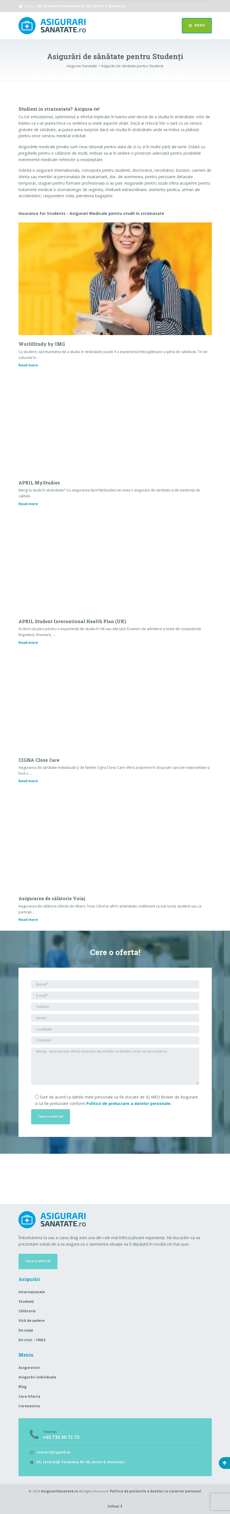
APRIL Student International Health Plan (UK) (72, 621)
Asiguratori (29, 1367)
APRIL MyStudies (39, 483)
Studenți (26, 1301)
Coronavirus (29, 1406)
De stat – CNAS (31, 1339)
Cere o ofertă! (38, 1261)
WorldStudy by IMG (41, 344)
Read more (28, 365)
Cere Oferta (29, 1396)
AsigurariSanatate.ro (59, 1491)
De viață (25, 1330)
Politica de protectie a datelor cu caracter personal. (156, 1491)
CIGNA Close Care (38, 760)
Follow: (115, 1506)
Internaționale (31, 1292)
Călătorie (27, 1311)
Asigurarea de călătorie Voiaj (51, 898)
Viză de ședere (31, 1320)
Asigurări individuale (37, 1377)
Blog (22, 1386)
